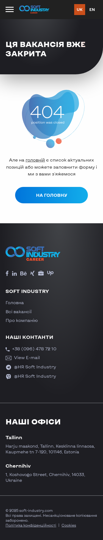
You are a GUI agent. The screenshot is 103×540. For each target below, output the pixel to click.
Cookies (69, 525)
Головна (14, 302)
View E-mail (22, 357)
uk (80, 9)
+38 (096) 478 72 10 (30, 348)
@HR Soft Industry (30, 366)
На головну (51, 195)
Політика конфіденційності (30, 525)
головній (35, 159)
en (92, 9)
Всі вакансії (18, 311)
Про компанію (21, 320)
